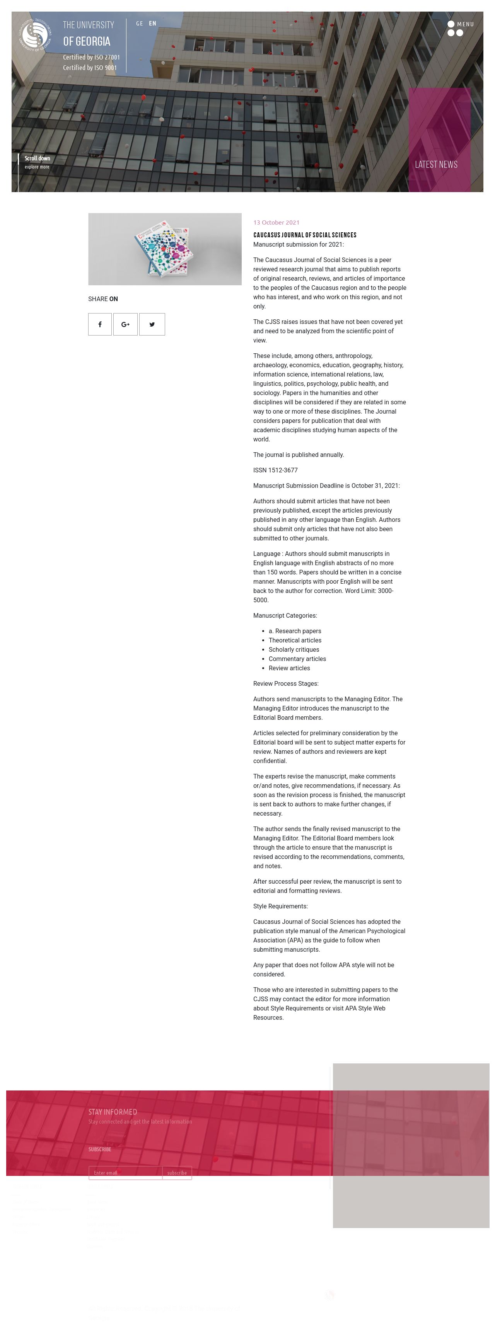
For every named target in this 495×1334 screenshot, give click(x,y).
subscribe (177, 1179)
